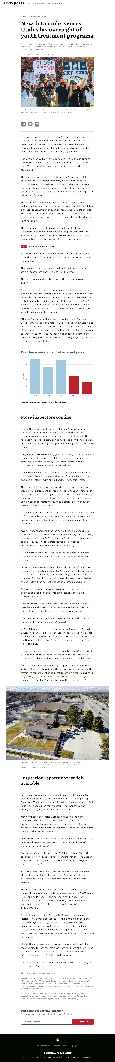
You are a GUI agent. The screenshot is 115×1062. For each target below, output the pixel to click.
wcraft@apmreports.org (46, 973)
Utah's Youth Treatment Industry (35, 16)
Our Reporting (43, 1046)
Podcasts (56, 1046)
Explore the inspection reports (42, 246)
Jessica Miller (49, 55)
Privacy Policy (86, 1057)
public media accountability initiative (67, 993)
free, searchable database (51, 893)
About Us (65, 1046)
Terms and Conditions (70, 1057)
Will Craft (38, 55)
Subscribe (83, 1022)
